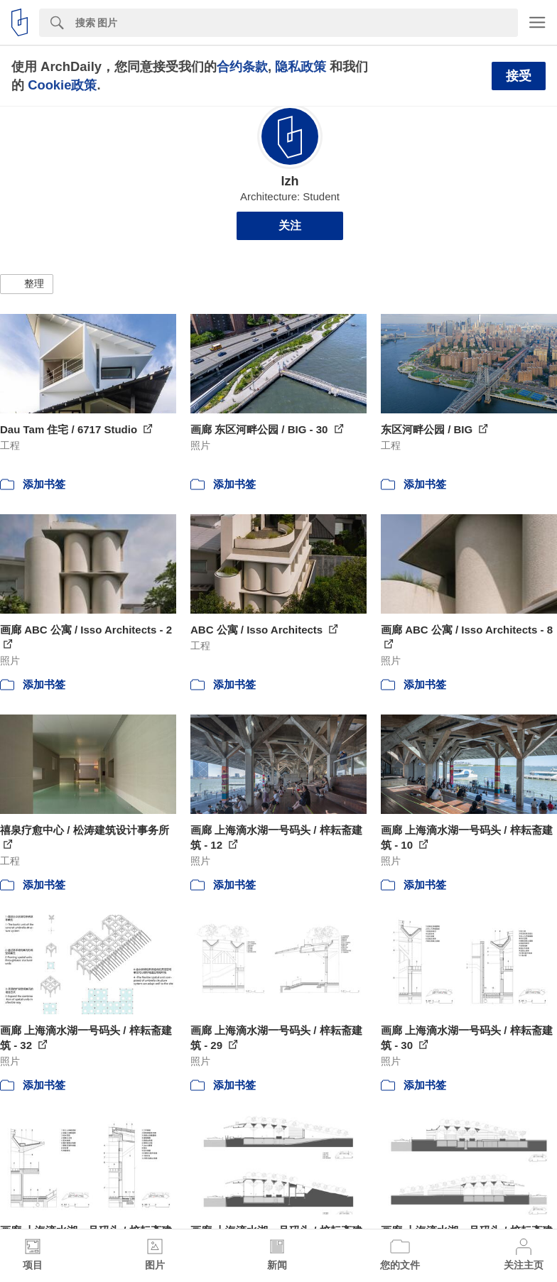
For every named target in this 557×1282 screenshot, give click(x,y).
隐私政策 (300, 66)
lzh (289, 181)
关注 (289, 225)
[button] (26, 284)
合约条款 (242, 66)
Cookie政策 (62, 84)
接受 (518, 76)
